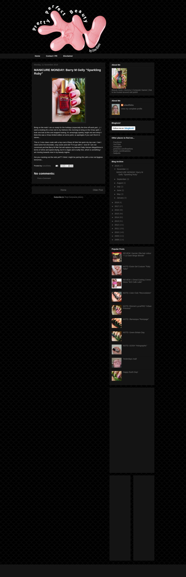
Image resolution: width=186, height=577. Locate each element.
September (122, 179)
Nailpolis (116, 153)
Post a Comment (44, 178)
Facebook (117, 142)
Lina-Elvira (129, 105)
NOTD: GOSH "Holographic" (135, 346)
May (119, 194)
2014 (117, 217)
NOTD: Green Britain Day (134, 332)
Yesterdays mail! (130, 359)
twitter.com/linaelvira (121, 151)
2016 (117, 210)
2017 (117, 206)
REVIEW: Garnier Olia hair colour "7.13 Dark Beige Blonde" (137, 254)
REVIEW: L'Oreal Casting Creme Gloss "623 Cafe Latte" (137, 281)
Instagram (117, 147)
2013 (117, 221)
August (120, 183)
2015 (117, 214)
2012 (117, 225)
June (119, 190)
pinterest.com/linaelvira (123, 149)
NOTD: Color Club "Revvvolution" (137, 293)
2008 (117, 240)
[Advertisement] (132, 430)
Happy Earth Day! (130, 372)
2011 (117, 228)
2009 (117, 236)
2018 (117, 202)
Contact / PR (51, 56)
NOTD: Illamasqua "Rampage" (136, 319)
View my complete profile (131, 109)
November (121, 169)
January (120, 198)
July (119, 187)
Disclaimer (68, 56)
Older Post (98, 190)
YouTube (117, 144)
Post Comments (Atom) (74, 197)
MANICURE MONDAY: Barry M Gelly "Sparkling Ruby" (129, 173)
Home (37, 56)
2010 (117, 232)
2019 (117, 166)
